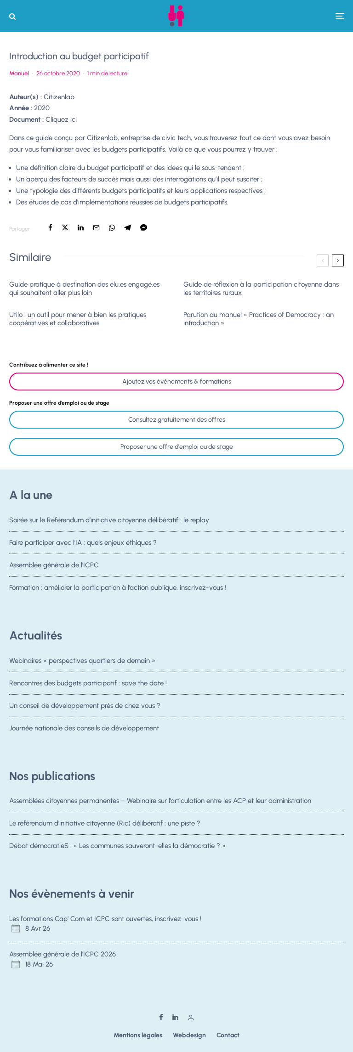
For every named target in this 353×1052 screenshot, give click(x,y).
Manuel (19, 73)
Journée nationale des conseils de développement (84, 732)
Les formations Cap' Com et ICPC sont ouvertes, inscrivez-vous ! (105, 919)
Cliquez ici (61, 119)
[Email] (96, 227)
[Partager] (50, 227)
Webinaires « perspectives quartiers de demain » (82, 660)
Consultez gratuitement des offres (176, 420)
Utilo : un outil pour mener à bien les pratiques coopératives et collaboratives (77, 319)
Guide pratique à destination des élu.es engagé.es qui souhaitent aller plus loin (84, 288)
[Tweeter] (65, 227)
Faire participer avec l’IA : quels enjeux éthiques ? (83, 542)
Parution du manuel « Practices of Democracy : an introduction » (258, 319)
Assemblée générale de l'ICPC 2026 (62, 954)
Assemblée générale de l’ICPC (54, 566)
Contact (227, 1035)
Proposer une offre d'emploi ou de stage (176, 447)
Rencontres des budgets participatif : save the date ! (88, 683)
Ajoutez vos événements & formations (176, 381)
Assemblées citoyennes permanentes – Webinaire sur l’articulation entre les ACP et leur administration (160, 801)
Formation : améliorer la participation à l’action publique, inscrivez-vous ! (117, 591)
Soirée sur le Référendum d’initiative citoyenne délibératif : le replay (109, 520)
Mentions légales (138, 1035)
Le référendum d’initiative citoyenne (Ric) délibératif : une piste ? (104, 823)
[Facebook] (161, 1017)
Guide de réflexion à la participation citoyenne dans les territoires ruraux (261, 288)
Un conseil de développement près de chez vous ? (84, 706)
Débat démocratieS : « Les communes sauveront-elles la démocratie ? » (117, 847)
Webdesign (189, 1035)
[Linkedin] (175, 1017)
